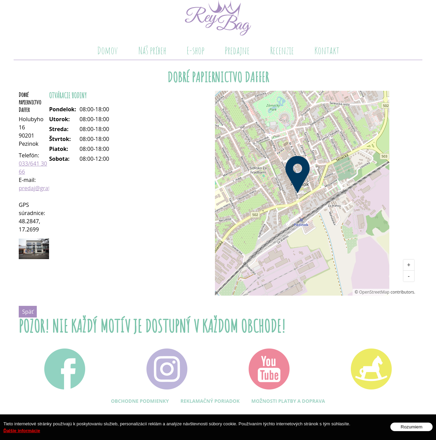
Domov (107, 50)
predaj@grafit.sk (39, 188)
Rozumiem (411, 426)
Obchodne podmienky (140, 401)
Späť (27, 311)
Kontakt (326, 50)
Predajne (237, 50)
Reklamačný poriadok (210, 401)
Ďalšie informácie (21, 430)
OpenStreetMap (374, 292)
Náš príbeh (152, 50)
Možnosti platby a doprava (288, 401)
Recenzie (282, 50)
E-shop (195, 50)
